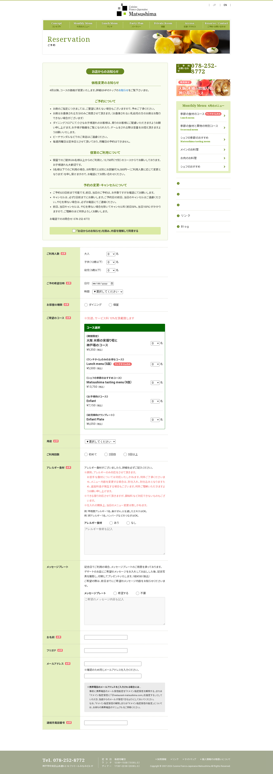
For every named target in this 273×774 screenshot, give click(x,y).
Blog (185, 226)
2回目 (112, 454)
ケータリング (191, 194)
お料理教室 (190, 183)
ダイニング (95, 304)
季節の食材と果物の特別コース (203, 127)
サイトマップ (190, 758)
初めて (93, 454)
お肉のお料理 (188, 158)
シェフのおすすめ (190, 166)
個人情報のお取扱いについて (216, 758)
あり (116, 523)
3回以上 (133, 454)
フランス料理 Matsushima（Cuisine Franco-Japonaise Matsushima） (136, 9)
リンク (185, 215)
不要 (143, 593)
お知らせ (123, 90)
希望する (123, 593)
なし (133, 523)
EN (225, 5)
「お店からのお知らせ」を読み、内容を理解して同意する (107, 231)
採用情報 (188, 205)
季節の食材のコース (203, 115)
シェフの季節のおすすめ (203, 139)
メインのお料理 (189, 149)
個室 (116, 304)
